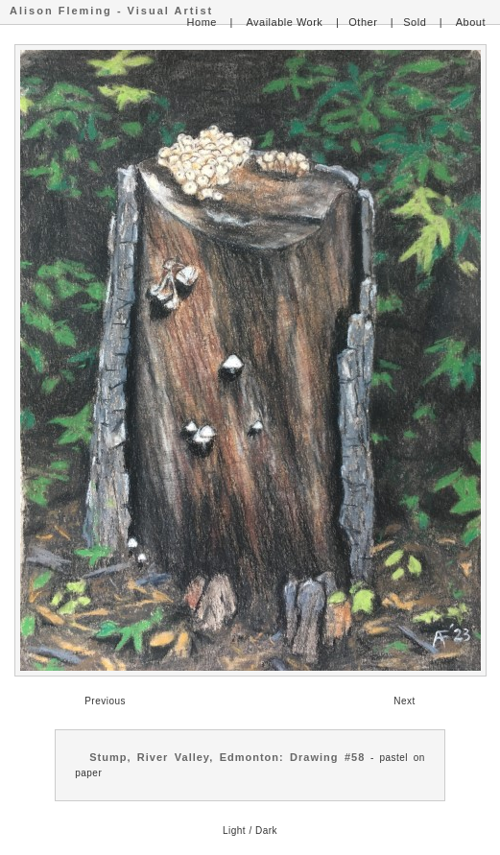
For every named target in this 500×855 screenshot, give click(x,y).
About (471, 22)
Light (234, 830)
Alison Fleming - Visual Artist (111, 10)
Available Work (284, 22)
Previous (105, 701)
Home (202, 22)
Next (404, 701)
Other (362, 22)
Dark (266, 830)
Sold (414, 22)
